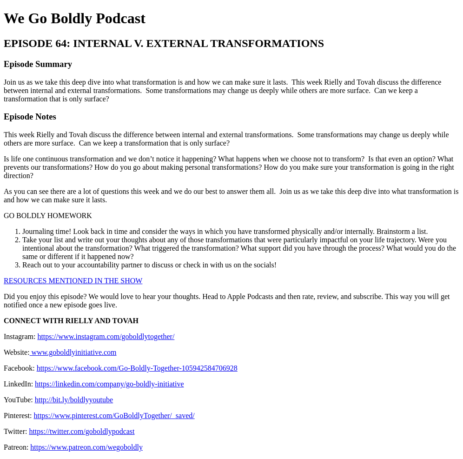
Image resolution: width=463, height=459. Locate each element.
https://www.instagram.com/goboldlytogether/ (105, 336)
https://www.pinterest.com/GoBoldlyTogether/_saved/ (113, 415)
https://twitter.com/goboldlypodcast (81, 431)
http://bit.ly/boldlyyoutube (74, 400)
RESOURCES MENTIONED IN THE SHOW (73, 281)
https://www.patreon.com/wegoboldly (86, 447)
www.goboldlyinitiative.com (73, 352)
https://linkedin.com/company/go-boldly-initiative (109, 384)
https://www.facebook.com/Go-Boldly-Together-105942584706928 (137, 368)
